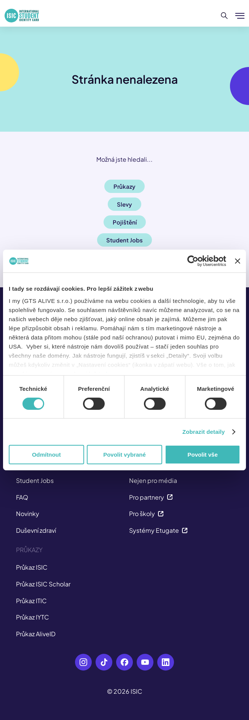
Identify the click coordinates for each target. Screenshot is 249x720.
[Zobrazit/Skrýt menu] (239, 15)
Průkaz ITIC (31, 601)
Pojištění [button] (125, 222)
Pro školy (146, 514)
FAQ (22, 497)
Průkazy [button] (124, 186)
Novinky (27, 514)
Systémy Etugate (158, 530)
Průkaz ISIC (32, 567)
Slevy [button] (124, 204)
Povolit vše (203, 454)
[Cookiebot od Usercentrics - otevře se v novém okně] (193, 261)
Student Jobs (35, 480)
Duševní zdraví (36, 530)
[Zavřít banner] (237, 261)
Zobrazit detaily (203, 431)
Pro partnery (151, 497)
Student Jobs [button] (124, 240)
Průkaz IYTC (32, 617)
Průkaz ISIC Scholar (43, 584)
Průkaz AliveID (36, 634)
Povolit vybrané (124, 454)
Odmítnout (46, 454)
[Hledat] (224, 15)
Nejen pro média (153, 480)
